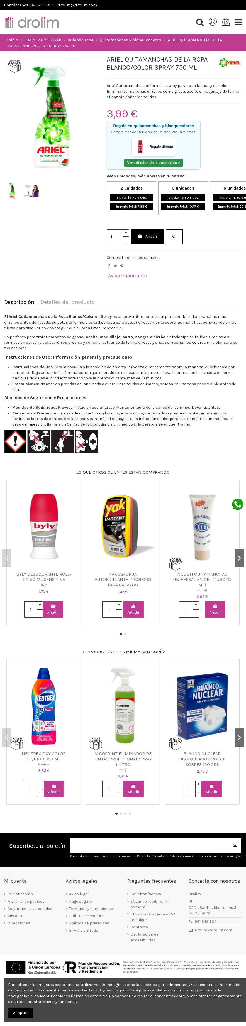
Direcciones (19, 923)
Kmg (123, 770)
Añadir (147, 236)
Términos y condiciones (91, 908)
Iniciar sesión (20, 894)
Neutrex (44, 764)
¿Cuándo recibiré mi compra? (149, 904)
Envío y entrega (83, 930)
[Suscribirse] (235, 845)
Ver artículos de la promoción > (153, 163)
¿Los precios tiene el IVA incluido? (153, 917)
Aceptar (20, 1012)
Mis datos (17, 916)
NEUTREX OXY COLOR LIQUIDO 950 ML (44, 756)
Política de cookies (86, 916)
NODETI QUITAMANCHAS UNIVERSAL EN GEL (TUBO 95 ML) (202, 579)
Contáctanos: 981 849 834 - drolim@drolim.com (50, 5)
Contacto (139, 927)
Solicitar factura (146, 894)
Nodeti (202, 590)
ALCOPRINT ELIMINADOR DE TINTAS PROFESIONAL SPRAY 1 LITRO (123, 759)
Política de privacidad (89, 923)
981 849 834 (205, 921)
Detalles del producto (67, 302)
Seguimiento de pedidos (30, 908)
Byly (44, 585)
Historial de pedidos (26, 901)
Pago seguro (80, 901)
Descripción (19, 302)
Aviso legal (79, 894)
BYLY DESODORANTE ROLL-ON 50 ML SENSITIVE (43, 576)
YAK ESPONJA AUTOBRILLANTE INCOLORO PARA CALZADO (123, 579)
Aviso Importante (127, 276)
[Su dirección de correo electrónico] (149, 845)
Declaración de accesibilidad (145, 937)
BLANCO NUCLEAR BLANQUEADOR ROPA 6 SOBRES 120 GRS (202, 759)
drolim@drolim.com (213, 930)
